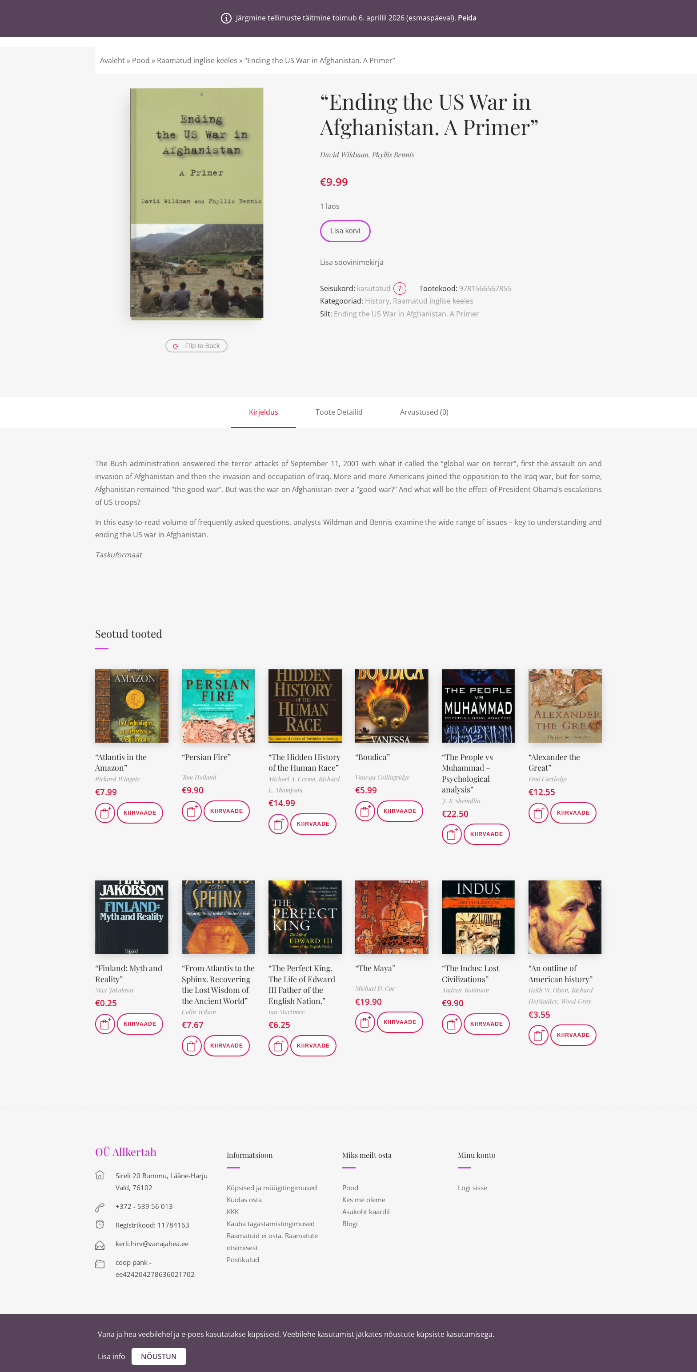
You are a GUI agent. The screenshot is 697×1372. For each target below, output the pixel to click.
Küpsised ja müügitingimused (272, 1195)
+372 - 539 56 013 (144, 1213)
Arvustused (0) (424, 412)
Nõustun (159, 1356)
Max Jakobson (114, 988)
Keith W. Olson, (550, 988)
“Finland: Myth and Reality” (129, 971)
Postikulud (243, 1267)
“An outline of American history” (561, 971)
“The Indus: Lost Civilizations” (471, 971)
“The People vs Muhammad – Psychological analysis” (468, 772)
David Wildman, (346, 154)
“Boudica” (372, 756)
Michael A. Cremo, (293, 788)
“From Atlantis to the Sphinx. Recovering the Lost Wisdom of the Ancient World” (217, 987)
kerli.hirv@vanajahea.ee (152, 1251)
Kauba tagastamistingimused (271, 1231)
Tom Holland (199, 777)
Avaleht (112, 60)
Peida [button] (467, 18)
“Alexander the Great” (555, 761)
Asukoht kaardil (366, 1219)
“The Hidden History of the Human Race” (292, 767)
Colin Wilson (199, 1019)
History (377, 301)
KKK (233, 1219)
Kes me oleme (363, 1207)
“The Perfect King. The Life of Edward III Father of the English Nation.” (302, 982)
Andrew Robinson (465, 988)
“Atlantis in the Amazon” (121, 761)
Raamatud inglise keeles (197, 60)
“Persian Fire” (207, 756)
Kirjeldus (263, 412)
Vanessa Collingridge (382, 777)
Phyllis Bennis (393, 154)
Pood (141, 60)
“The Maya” (376, 966)
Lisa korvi (345, 231)
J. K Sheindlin (461, 799)
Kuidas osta (244, 1207)
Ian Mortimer (286, 1009)
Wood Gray (576, 999)
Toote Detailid (339, 412)
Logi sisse (472, 1195)
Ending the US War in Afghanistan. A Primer (406, 314)
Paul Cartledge (548, 778)
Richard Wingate (117, 778)
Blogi (350, 1231)
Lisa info (111, 1356)
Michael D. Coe (375, 987)
